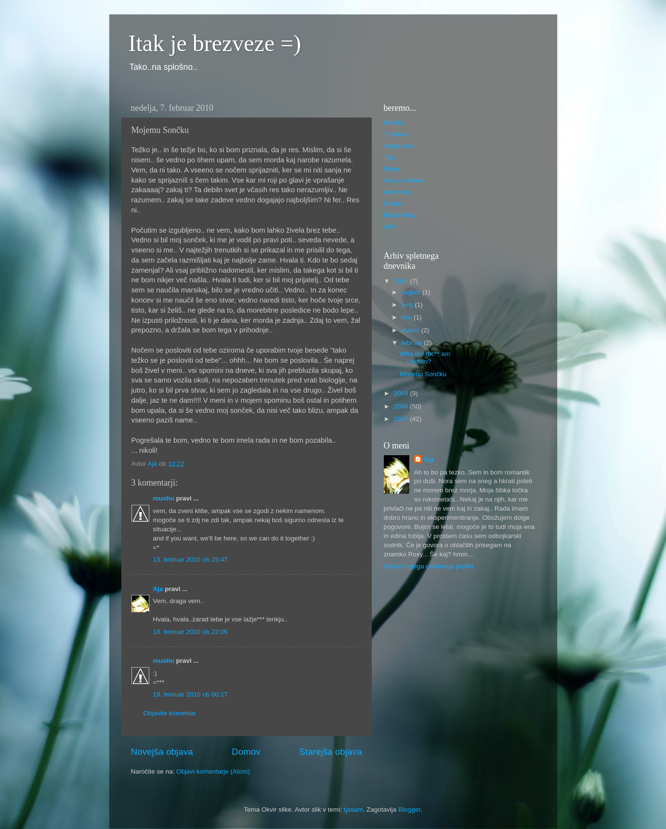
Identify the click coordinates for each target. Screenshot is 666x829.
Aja (158, 588)
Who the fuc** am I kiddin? (425, 357)
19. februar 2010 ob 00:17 (190, 694)
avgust (412, 292)
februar (413, 342)
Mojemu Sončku (423, 374)
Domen (394, 203)
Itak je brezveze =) (215, 43)
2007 (401, 418)
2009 (401, 393)
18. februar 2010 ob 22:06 (190, 631)
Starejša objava (330, 752)
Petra (391, 168)
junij (408, 304)
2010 (401, 281)
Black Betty (400, 215)
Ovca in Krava (404, 180)
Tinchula (396, 134)
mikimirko (397, 192)
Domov (246, 752)
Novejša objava (162, 752)
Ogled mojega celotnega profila (429, 566)
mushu (163, 498)
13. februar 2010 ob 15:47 (190, 559)
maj (408, 317)
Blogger (409, 809)
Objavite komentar (170, 713)
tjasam (353, 809)
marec (411, 330)
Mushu (394, 122)
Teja (390, 157)
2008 (401, 406)
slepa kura (399, 145)
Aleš (390, 226)
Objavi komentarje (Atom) (213, 771)
